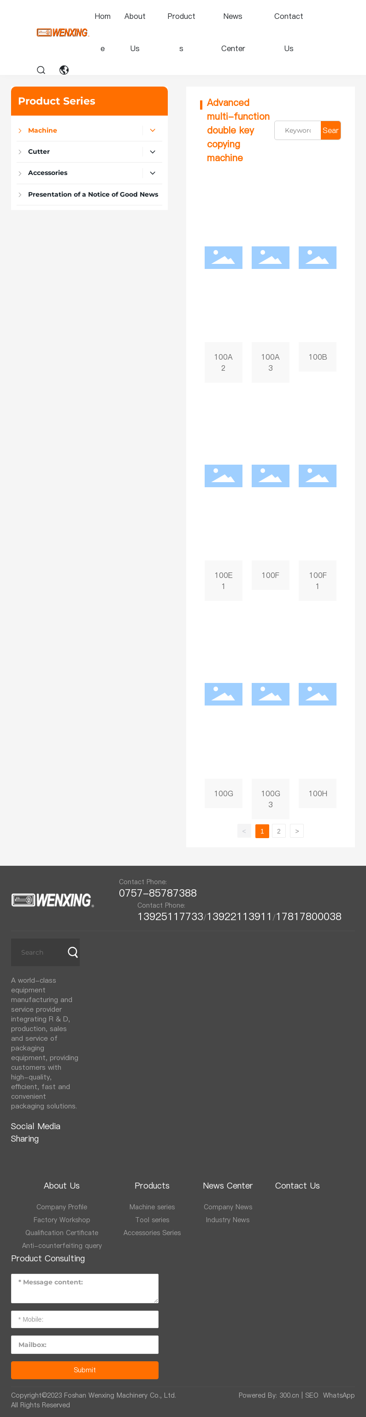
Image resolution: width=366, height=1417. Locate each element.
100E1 (223, 496)
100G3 (270, 714)
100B (317, 278)
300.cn (289, 1395)
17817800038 (309, 916)
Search (331, 132)
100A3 (270, 278)
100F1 (317, 496)
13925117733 (170, 916)
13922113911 (239, 916)
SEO (312, 1395)
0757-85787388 (161, 893)
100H (317, 714)
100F (270, 496)
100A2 (223, 278)
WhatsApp (339, 1395)
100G (223, 714)
